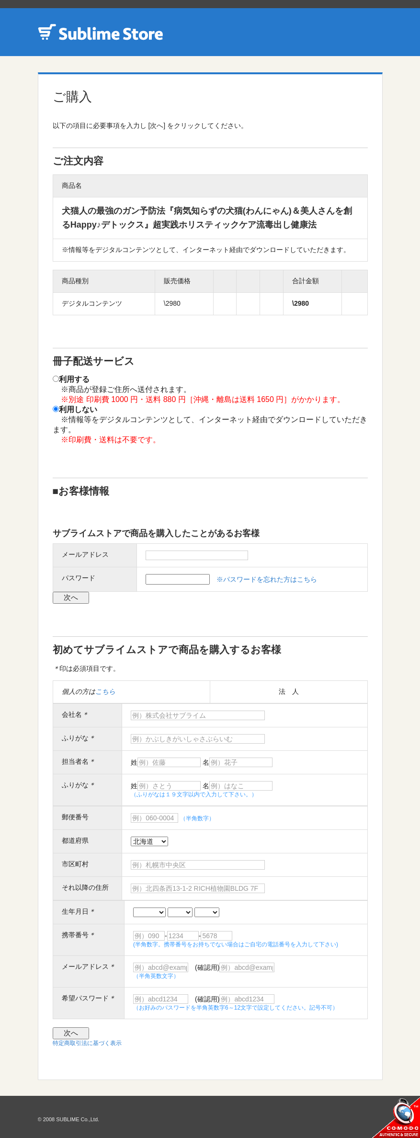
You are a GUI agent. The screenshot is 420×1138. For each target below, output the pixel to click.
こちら (105, 691)
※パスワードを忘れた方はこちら (266, 579)
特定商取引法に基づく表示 (87, 1043)
